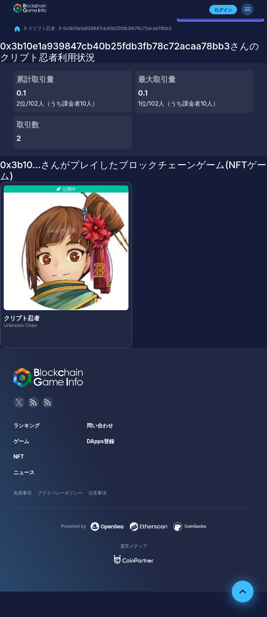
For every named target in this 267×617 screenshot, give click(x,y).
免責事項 (22, 493)
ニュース (23, 472)
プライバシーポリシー (59, 493)
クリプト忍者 (41, 28)
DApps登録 (100, 441)
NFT (18, 456)
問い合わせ (100, 425)
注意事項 (97, 493)
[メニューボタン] (248, 9)
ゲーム (21, 441)
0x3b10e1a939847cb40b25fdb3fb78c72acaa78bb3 (117, 28)
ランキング (26, 425)
